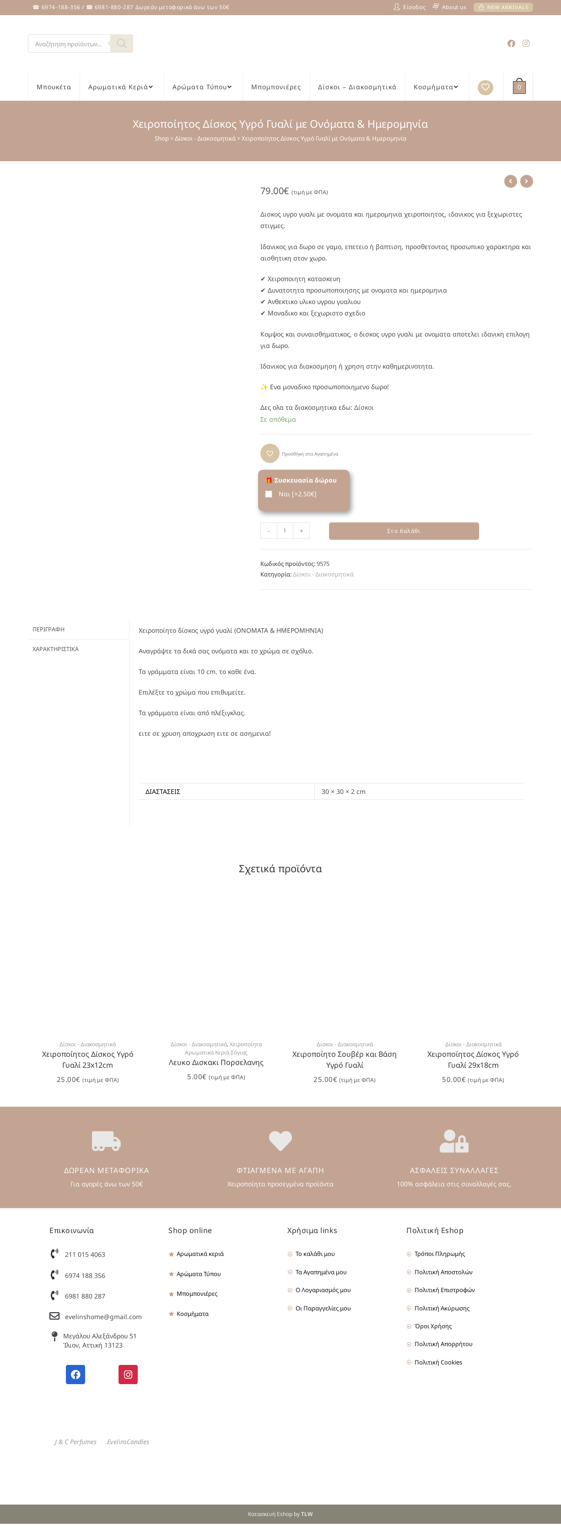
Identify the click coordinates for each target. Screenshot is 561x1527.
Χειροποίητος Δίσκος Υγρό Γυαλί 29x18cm (473, 1062)
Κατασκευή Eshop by (280, 1517)
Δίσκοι (364, 407)
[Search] (121, 43)
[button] (299, 453)
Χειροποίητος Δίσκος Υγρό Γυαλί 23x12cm (88, 1062)
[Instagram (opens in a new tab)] (526, 43)
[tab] (78, 632)
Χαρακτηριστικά (55, 651)
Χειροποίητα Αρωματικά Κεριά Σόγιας (223, 1051)
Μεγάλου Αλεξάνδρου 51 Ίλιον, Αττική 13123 (100, 1344)
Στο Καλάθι (404, 532)
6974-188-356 (61, 7)
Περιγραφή (48, 632)
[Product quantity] (285, 530)
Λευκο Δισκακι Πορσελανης (216, 1065)
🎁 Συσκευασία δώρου (301, 480)
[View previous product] (510, 181)
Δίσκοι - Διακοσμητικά (205, 138)
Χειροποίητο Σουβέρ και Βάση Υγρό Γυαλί (344, 1062)
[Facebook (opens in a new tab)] (511, 43)
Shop (162, 138)
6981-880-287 (114, 7)
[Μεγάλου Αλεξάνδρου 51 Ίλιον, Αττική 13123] (54, 1340)
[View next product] (526, 181)
